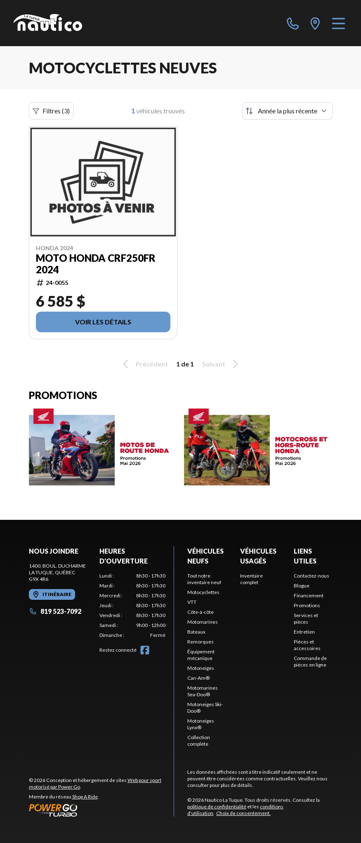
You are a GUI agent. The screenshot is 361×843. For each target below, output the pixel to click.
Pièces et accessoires (307, 645)
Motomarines (202, 622)
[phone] (293, 23)
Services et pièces (306, 618)
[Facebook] (145, 650)
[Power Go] (101, 810)
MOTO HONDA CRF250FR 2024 (96, 263)
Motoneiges (200, 668)
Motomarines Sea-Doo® (202, 691)
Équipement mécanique (201, 654)
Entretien (304, 632)
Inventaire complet (251, 579)
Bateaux (196, 632)
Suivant (221, 364)
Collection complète (198, 740)
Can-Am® (198, 678)
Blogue (301, 585)
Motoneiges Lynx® (200, 724)
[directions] (315, 23)
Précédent (144, 364)
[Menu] (338, 23)
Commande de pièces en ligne (310, 661)
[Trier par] (288, 111)
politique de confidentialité (216, 806)
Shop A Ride (85, 797)
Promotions (307, 605)
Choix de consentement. (243, 813)
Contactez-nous (311, 576)
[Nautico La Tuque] (47, 23)
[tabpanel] (132, 606)
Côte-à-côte (200, 612)
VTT (191, 602)
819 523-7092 (55, 611)
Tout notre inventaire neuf (204, 579)
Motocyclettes (203, 592)
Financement (308, 595)
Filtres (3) (51, 111)
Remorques (200, 642)
